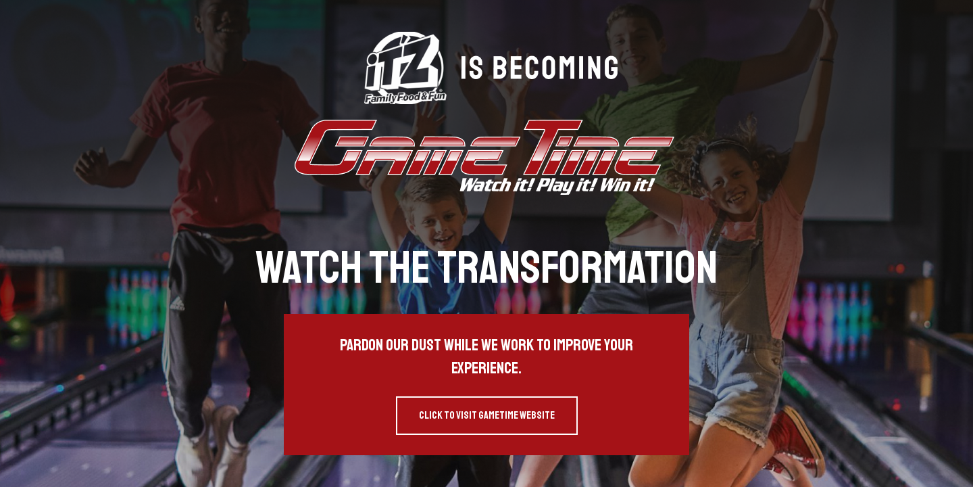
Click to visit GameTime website (487, 415)
